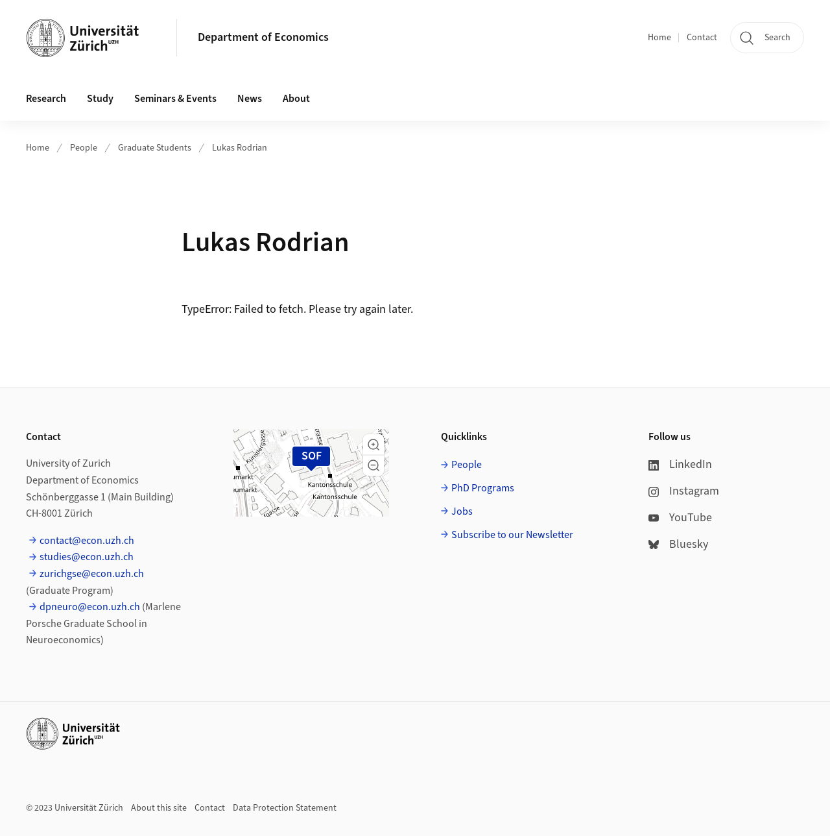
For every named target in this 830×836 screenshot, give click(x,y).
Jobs (462, 511)
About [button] (296, 99)
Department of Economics (263, 37)
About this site (159, 808)
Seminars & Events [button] (175, 99)
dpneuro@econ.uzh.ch (90, 607)
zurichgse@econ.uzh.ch (92, 574)
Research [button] (46, 99)
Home (659, 37)
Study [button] (100, 99)
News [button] (249, 99)
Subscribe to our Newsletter (512, 535)
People (83, 147)
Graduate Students (154, 147)
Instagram (683, 491)
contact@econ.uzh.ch (87, 541)
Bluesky (678, 544)
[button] (373, 444)
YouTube (680, 518)
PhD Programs (482, 488)
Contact (702, 37)
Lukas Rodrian (239, 147)
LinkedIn (680, 464)
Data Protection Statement (285, 808)
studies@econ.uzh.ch (87, 557)
